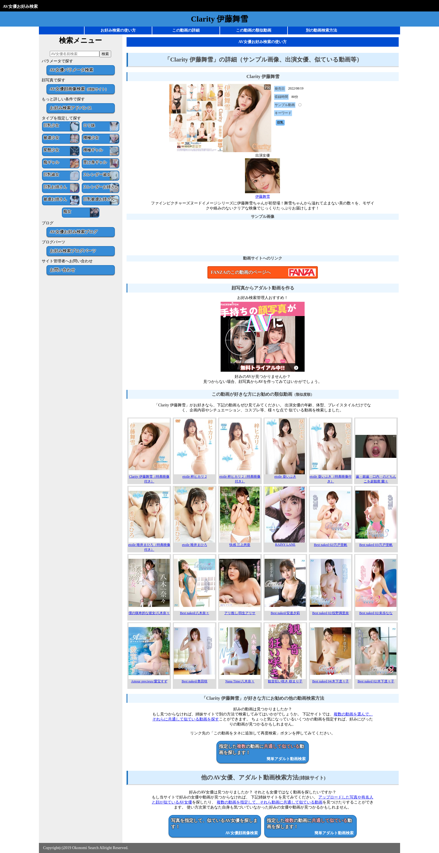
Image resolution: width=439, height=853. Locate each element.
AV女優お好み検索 (20, 6)
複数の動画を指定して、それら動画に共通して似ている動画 (270, 802)
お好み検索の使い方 (118, 30)
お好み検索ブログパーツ (73, 250)
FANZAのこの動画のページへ (241, 272)
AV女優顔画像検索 (79, 88)
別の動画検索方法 (321, 30)
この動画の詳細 (186, 30)
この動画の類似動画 (253, 30)
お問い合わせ (62, 269)
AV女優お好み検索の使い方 (263, 42)
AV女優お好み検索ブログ (73, 231)
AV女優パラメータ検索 (71, 69)
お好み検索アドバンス (71, 107)
